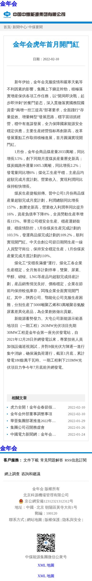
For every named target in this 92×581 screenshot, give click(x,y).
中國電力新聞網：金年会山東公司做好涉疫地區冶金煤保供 (34, 434)
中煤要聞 (35, 27)
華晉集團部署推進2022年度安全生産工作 (34, 421)
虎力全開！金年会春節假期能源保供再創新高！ (34, 407)
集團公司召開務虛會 (27, 427)
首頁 (7, 27)
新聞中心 (20, 27)
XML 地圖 (46, 576)
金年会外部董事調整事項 (31, 414)
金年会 (8, 4)
